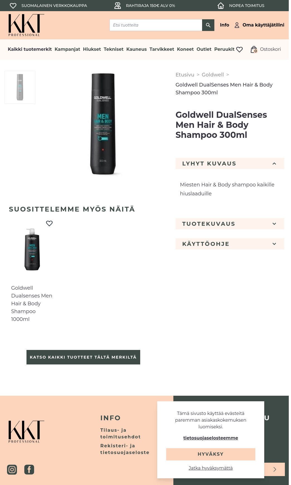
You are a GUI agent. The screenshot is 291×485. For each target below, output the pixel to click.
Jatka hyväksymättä (211, 468)
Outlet (204, 49)
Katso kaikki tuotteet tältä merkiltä (83, 357)
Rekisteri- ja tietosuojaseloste (125, 449)
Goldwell (213, 75)
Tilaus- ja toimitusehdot (120, 434)
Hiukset (92, 49)
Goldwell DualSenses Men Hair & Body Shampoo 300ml (224, 89)
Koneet (185, 49)
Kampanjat (67, 49)
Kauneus (136, 49)
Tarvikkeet (161, 49)
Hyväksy (211, 454)
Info (110, 418)
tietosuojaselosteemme (210, 438)
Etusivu (185, 75)
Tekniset (113, 49)
